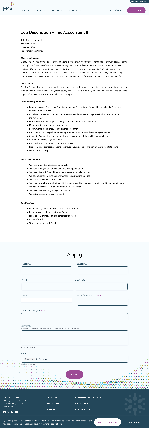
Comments (26, 326)
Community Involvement (89, 398)
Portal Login (144, 1)
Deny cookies (135, 422)
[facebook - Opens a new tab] (12, 412)
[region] (74, 422)
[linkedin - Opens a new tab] (4, 412)
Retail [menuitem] (39, 11)
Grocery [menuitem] (26, 11)
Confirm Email (81, 280)
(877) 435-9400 (9, 407)
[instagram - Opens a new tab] (8, 412)
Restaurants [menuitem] (55, 11)
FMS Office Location (89, 295)
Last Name (82, 264)
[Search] (111, 10)
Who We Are (52, 398)
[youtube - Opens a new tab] (16, 412)
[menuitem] (10, 8)
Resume (24, 353)
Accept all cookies (107, 422)
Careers (51, 410)
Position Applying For (34, 311)
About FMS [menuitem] (73, 11)
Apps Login (134, 1)
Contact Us (52, 404)
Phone (24, 295)
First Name (26, 264)
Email (24, 280)
